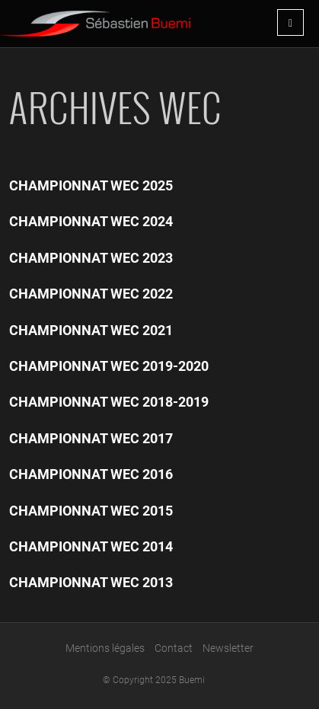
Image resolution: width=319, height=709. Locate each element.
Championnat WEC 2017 (91, 438)
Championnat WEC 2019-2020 (109, 366)
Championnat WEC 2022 (91, 294)
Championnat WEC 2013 (91, 582)
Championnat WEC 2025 (91, 185)
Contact (174, 648)
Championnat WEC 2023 (91, 258)
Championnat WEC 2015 (91, 511)
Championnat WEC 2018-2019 (109, 402)
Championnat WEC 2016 (91, 474)
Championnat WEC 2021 (91, 330)
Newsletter (228, 648)
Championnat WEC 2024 (91, 221)
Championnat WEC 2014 (91, 546)
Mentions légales (105, 648)
